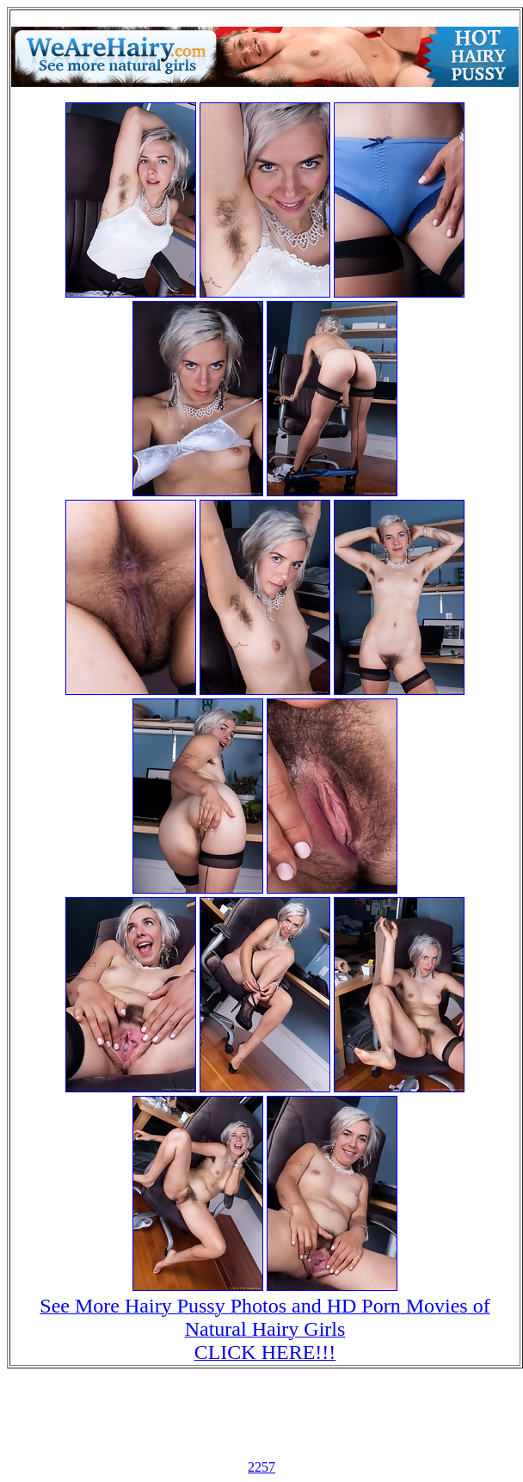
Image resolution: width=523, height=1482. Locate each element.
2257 (261, 1467)
